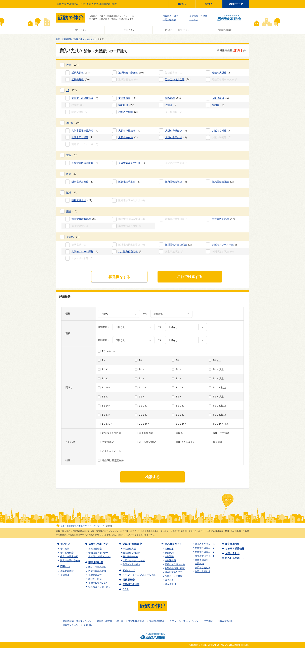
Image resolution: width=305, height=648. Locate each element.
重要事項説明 (201, 559)
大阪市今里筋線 (126, 130)
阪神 (68, 192)
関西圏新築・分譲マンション (77, 621)
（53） (81, 72)
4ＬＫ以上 (218, 378)
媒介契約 (169, 552)
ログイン (193, 19)
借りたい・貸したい (176, 30)
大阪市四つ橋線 (80, 137)
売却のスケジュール (175, 564)
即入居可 (217, 442)
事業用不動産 (95, 562)
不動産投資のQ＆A (97, 583)
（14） (73, 236)
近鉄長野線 (78, 79)
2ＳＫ (142, 396)
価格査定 (169, 548)
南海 (68, 211)
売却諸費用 (170, 560)
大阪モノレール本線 (223, 244)
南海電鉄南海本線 (81, 219)
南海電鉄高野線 (220, 219)
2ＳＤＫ (143, 405)
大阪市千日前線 (173, 137)
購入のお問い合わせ (70, 560)
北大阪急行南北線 (128, 251)
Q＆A (126, 589)
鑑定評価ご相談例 (131, 552)
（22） (72, 192)
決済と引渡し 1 (202, 567)
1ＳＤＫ (106, 405)
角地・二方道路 (221, 433)
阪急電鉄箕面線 (220, 181)
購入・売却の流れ (97, 567)
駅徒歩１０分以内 (111, 433)
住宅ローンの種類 (173, 576)
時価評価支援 (129, 548)
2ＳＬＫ (143, 414)
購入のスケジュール (205, 544)
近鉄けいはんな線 (174, 79)
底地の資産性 (95, 575)
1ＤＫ (105, 369)
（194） (73, 64)
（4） (176, 130)
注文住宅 (208, 621)
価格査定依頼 (67, 571)
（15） (72, 211)
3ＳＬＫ (180, 414)
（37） (223, 72)
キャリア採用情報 (234, 548)
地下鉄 (70, 122)
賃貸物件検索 (95, 548)
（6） (131, 251)
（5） (221, 98)
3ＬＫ (179, 378)
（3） (85, 98)
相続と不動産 (95, 579)
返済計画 (169, 580)
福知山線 (123, 105)
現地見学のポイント (205, 555)
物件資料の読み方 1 (204, 548)
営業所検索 (224, 30)
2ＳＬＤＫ (144, 423)
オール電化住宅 (147, 442)
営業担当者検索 (131, 584)
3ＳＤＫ (180, 405)
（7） (172, 105)
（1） (218, 105)
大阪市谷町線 (219, 130)
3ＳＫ (179, 396)
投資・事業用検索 (69, 556)
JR (67, 90)
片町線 (168, 105)
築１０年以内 (146, 433)
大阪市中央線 (125, 137)
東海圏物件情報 (157, 621)
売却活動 (169, 556)
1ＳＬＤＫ (107, 423)
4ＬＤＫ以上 (219, 387)
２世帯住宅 (108, 442)
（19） (73, 122)
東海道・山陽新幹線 (82, 98)
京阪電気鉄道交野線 (129, 163)
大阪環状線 (218, 98)
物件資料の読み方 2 (204, 552)
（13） (84, 181)
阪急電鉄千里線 (126, 181)
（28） (72, 173)
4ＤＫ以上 (218, 369)
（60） (131, 72)
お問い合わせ (169, 19)
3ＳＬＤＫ (181, 423)
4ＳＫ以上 (218, 396)
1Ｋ (104, 360)
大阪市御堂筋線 (173, 130)
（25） (173, 98)
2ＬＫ (142, 378)
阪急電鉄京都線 (80, 181)
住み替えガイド (173, 544)
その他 (70, 236)
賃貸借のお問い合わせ (99, 556)
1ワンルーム (108, 351)
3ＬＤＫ (180, 387)
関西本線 (170, 98)
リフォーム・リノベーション (184, 621)
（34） (178, 79)
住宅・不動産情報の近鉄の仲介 (70, 39)
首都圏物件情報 (136, 621)
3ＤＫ (179, 369)
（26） (72, 155)
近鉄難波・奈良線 (128, 72)
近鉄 (68, 64)
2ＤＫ (142, 369)
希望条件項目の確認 (175, 568)
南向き (179, 433)
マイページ (129, 570)
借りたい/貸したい (98, 544)
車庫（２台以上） (185, 442)
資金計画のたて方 (173, 572)
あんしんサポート (111, 451)
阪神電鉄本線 (79, 200)
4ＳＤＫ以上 (219, 405)
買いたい (182, 4)
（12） (224, 219)
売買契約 (199, 563)
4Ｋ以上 (217, 360)
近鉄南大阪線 (219, 72)
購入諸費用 (170, 584)
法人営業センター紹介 (99, 587)
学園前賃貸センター (98, 552)
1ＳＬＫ (106, 414)
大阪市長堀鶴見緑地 (82, 130)
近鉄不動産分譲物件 (113, 460)
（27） (126, 105)
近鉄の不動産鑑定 (132, 544)
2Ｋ (141, 360)
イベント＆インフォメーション (139, 575)
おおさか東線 (125, 111)
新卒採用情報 (232, 544)
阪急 (68, 173)
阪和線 (215, 105)
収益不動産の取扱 (97, 571)
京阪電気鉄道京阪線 (82, 163)
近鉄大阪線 (78, 72)
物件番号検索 (67, 552)
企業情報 (87, 625)
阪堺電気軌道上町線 (176, 244)
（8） (176, 181)
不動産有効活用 (225, 621)
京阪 (68, 155)
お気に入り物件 (170, 16)
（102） (72, 90)
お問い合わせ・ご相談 (134, 560)
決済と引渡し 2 (202, 571)
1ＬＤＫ (106, 387)
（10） (81, 79)
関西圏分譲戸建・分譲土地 (110, 621)
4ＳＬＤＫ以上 (220, 423)
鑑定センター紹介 (131, 564)
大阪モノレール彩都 (82, 251)
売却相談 (64, 575)
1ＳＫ (105, 396)
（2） (128, 111)
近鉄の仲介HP (236, 4)
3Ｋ (178, 360)
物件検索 (64, 548)
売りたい (209, 4)
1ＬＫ (105, 378)
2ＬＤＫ (143, 387)
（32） (128, 98)
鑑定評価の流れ (130, 556)
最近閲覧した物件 (198, 16)
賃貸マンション (70, 625)
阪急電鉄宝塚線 (173, 181)
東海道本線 (124, 98)
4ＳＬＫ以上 (219, 414)
